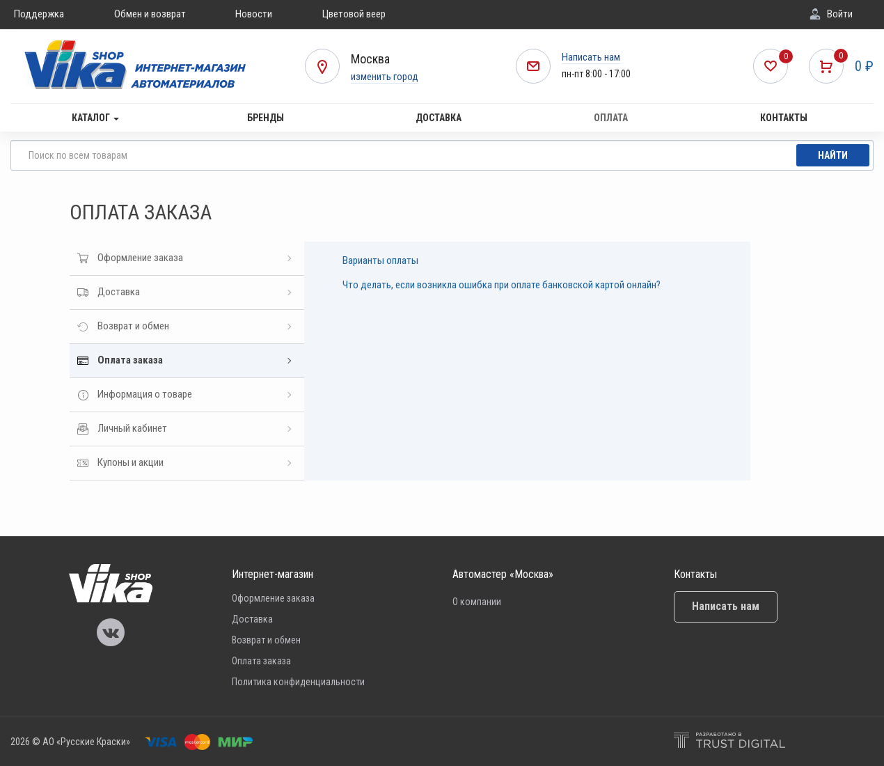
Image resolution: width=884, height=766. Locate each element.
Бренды (265, 117)
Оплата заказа (130, 360)
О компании (476, 601)
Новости (253, 14)
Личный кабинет (132, 428)
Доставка (438, 117)
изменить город (384, 76)
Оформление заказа (140, 257)
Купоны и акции (130, 462)
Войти (840, 14)
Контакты (783, 117)
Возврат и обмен (133, 326)
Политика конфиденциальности (298, 681)
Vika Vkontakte (111, 632)
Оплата (611, 117)
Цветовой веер (354, 14)
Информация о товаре (144, 394)
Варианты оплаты (380, 260)
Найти (833, 155)
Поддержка (39, 14)
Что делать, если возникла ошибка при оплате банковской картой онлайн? (501, 285)
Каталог (95, 117)
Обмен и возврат (150, 14)
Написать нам (591, 57)
